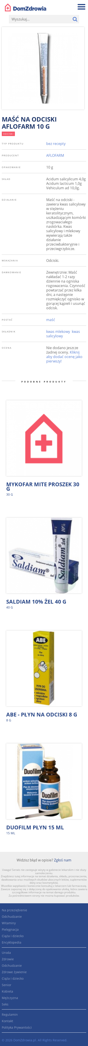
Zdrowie (8, 959)
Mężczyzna (10, 998)
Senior (6, 985)
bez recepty (56, 143)
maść (50, 319)
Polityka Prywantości (17, 1027)
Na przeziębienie (14, 910)
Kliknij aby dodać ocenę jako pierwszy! (64, 357)
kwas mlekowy (58, 331)
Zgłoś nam (62, 860)
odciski (8, 133)
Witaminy (9, 923)
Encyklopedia (11, 942)
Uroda (6, 952)
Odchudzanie (12, 916)
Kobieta (7, 991)
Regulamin (10, 1014)
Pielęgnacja (10, 929)
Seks (5, 1004)
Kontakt (7, 1021)
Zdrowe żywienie (14, 972)
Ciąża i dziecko (13, 936)
